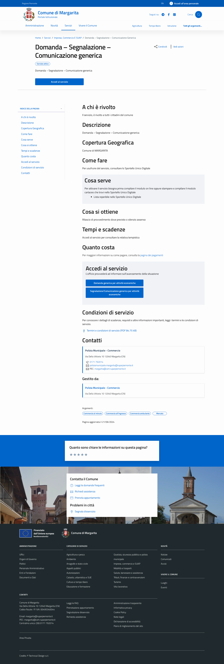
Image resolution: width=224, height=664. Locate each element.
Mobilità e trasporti (123, 568)
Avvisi (163, 563)
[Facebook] (167, 14)
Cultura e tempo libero (77, 582)
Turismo (117, 582)
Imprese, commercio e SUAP (127, 563)
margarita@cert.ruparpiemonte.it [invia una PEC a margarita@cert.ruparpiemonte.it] (110, 368)
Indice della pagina (41, 108)
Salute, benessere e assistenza (128, 573)
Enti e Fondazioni (27, 573)
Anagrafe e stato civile (77, 563)
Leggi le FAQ (72, 603)
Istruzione (171, 25)
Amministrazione (34, 25)
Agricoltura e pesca (76, 554)
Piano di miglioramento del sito (128, 626)
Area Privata (25, 638)
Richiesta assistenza (76, 617)
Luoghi (164, 583)
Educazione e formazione (78, 586)
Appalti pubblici (74, 568)
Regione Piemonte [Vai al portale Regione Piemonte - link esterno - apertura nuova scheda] (29, 3)
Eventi (164, 587)
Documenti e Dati (27, 577)
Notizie (164, 554)
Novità (54, 25)
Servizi (68, 25)
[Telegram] (162, 14)
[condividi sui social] (160, 46)
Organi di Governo (27, 559)
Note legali (119, 617)
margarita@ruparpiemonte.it (39, 616)
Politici (22, 563)
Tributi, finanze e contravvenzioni (129, 577)
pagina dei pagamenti (151, 255)
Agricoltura (137, 25)
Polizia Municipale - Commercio (102, 388)
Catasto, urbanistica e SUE (79, 577)
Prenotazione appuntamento (80, 607)
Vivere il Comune (88, 25)
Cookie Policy (120, 612)
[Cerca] (198, 14)
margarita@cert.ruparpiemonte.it (39, 619)
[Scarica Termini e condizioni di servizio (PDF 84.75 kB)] (109, 331)
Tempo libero (155, 25)
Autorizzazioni (73, 573)
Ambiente (71, 559)
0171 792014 (94, 362)
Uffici (21, 554)
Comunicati (166, 559)
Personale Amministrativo (31, 568)
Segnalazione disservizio (78, 612)
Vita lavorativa (120, 586)
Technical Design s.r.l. (39, 655)
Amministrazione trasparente (127, 603)
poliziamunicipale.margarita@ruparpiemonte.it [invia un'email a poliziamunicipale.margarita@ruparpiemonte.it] (109, 365)
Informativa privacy (123, 607)
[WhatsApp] (173, 14)
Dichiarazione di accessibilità (127, 621)
